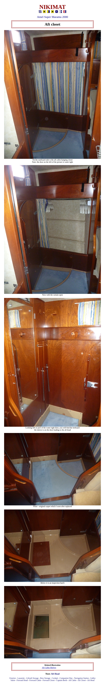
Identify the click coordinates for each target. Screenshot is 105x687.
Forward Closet (49, 680)
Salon (13, 680)
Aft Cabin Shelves (49, 668)
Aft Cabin (72, 680)
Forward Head (22, 680)
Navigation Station (81, 678)
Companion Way (66, 678)
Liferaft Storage (32, 678)
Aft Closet (82, 680)
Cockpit (55, 678)
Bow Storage (45, 678)
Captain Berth (61, 680)
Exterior (12, 678)
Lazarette (21, 678)
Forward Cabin (35, 680)
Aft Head (55, 674)
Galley (93, 678)
